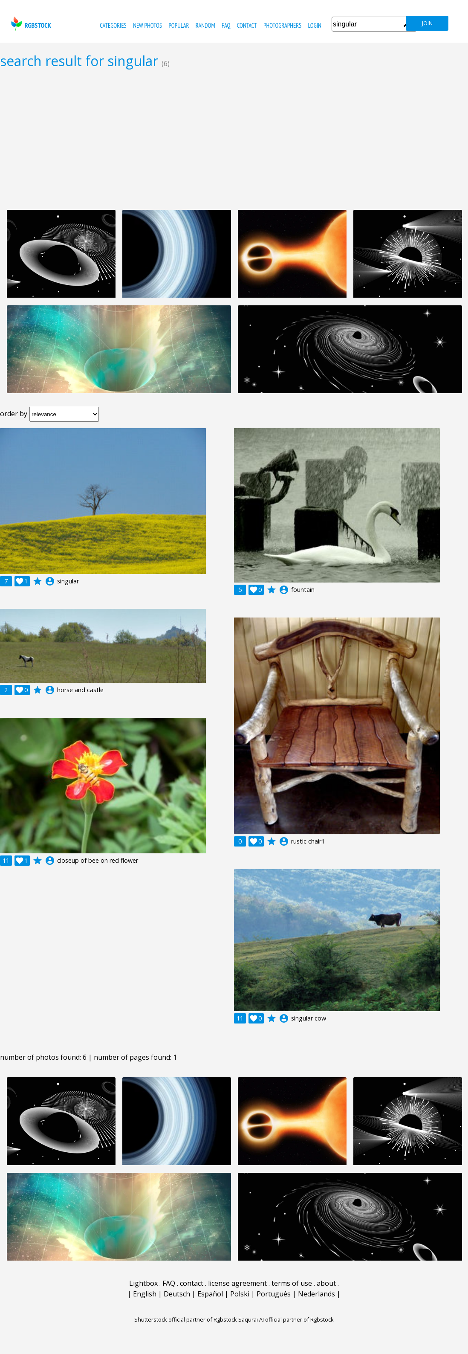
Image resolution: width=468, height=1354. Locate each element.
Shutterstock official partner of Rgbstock (185, 1319)
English (144, 1294)
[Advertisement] (234, 139)
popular (178, 25)
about (326, 1283)
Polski (239, 1294)
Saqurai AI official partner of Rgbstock (286, 1319)
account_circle (50, 581)
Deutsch (177, 1294)
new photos (147, 25)
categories (113, 25)
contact (247, 25)
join (427, 23)
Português (274, 1294)
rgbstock (30, 24)
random (205, 25)
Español (210, 1294)
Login (314, 25)
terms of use (292, 1283)
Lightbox (143, 1283)
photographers (282, 25)
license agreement (237, 1283)
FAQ (226, 25)
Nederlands (316, 1294)
